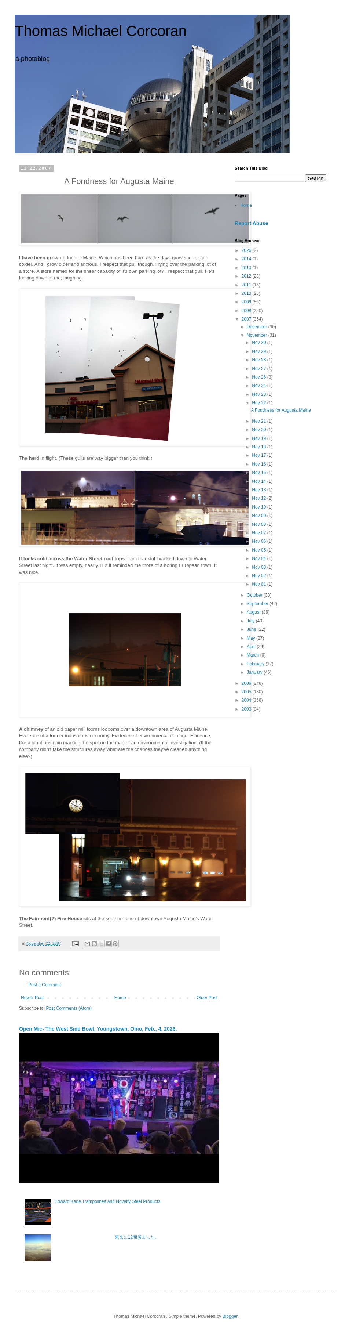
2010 (247, 293)
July (251, 620)
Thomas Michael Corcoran (101, 31)
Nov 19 (259, 438)
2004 (247, 700)
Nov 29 (259, 351)
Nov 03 (259, 567)
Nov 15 (259, 472)
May (251, 638)
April (252, 646)
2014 (247, 258)
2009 (247, 301)
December (257, 326)
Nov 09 (259, 515)
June (252, 629)
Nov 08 (259, 524)
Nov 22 (259, 402)
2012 (247, 276)
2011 (247, 285)
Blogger (230, 1316)
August (254, 612)
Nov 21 (259, 421)
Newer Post (32, 997)
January (255, 672)
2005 (247, 691)
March (253, 655)
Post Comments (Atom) (69, 1008)
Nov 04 (259, 558)
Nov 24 (259, 385)
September (258, 603)
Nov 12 (259, 498)
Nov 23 (259, 394)
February (256, 663)
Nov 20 (259, 429)
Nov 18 (259, 446)
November (257, 335)
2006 (247, 683)
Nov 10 (259, 507)
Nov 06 (259, 541)
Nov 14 (259, 481)
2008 (247, 310)
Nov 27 (259, 368)
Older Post (207, 997)
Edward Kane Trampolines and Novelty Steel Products (108, 1201)
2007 (247, 319)
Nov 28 (259, 359)
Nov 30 (259, 342)
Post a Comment (44, 984)
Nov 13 (259, 489)
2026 (247, 250)
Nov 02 (259, 575)
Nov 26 (259, 377)
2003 (247, 709)
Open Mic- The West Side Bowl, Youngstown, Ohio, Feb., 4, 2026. (98, 1029)
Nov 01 (259, 584)
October (255, 595)
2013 (247, 267)
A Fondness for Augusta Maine (281, 410)
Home (120, 997)
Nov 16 (259, 464)
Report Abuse (251, 223)
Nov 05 (259, 550)
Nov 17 (259, 455)
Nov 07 (259, 532)
